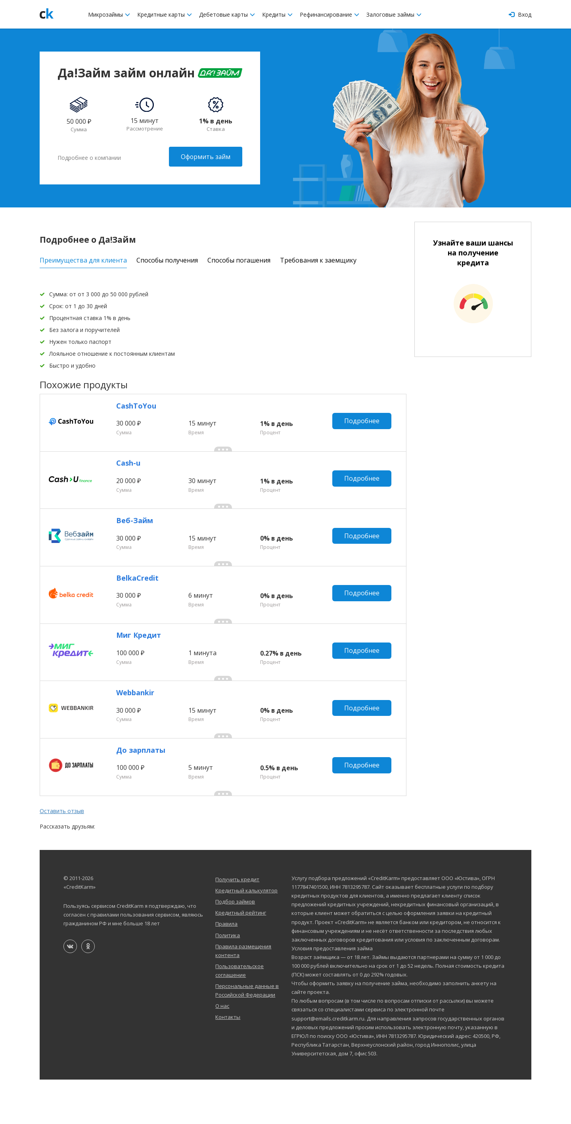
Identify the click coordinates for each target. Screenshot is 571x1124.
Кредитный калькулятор (246, 934)
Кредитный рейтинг (240, 957)
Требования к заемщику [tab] (318, 259)
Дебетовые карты (227, 14)
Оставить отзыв (62, 855)
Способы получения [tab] (167, 259)
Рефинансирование (329, 14)
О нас (222, 1050)
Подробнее (363, 424)
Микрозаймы (109, 14)
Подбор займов (235, 945)
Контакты (227, 1061)
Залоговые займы (394, 14)
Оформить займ (205, 156)
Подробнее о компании (89, 156)
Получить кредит (237, 923)
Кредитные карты (164, 14)
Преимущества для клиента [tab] (83, 259)
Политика (227, 979)
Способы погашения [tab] (238, 259)
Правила (226, 968)
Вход (520, 14)
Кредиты (277, 14)
